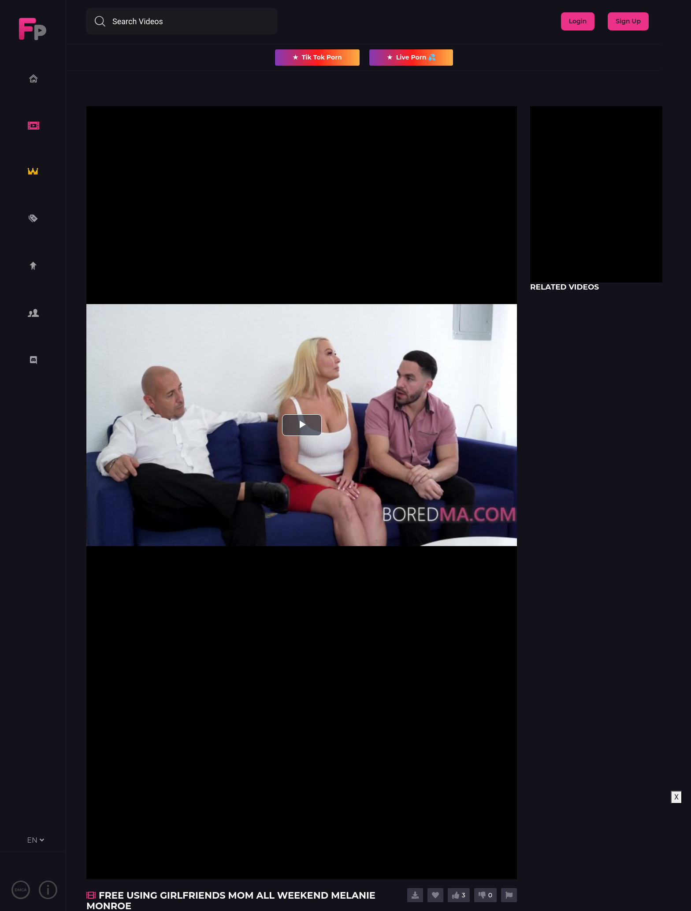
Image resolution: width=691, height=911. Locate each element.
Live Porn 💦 (411, 57)
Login (578, 21)
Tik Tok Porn (317, 57)
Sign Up (628, 21)
